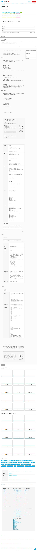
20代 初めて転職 (28, 462)
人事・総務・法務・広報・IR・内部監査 (14, 3)
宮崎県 (21, 514)
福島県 (21, 491)
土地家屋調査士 (20, 462)
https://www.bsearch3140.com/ (13, 281)
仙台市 (17, 492)
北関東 (14, 493)
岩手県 (19, 490)
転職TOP (2, 3)
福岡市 (19, 516)
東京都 (10, 473)
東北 (14, 490)
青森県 (17, 490)
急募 (14, 520)
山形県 (19, 491)
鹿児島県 (17, 515)
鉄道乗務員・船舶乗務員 (24, 464)
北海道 (14, 489)
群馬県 (21, 493)
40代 (2, 460)
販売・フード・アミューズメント (7, 492)
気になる (7, 384)
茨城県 (17, 493)
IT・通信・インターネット (26, 489)
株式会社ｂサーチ (24, 3)
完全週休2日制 (15, 525)
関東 (24, 462)
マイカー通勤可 (15, 528)
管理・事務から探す (5, 3)
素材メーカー (25, 491)
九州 (14, 513)
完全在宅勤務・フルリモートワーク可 (17, 522)
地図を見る (12, 329)
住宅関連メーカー (25, 492)
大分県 (19, 514)
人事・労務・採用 (20, 3)
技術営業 (3, 464)
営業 (4, 489)
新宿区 (11, 473)
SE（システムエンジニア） (29, 460)
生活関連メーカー (25, 493)
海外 (14, 517)
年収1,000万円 (14, 460)
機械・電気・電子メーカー (26, 490)
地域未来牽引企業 (9, 462)
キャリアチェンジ (15, 462)
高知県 (17, 512)
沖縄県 (19, 515)
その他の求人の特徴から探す (16, 529)
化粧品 (29, 464)
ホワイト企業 (6, 460)
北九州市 (17, 516)
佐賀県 (19, 513)
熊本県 (17, 514)
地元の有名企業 (4, 462)
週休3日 (19, 460)
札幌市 (17, 489)
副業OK (14, 524)
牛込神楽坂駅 (15, 475)
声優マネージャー (18, 464)
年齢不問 (10, 460)
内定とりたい (22, 460)
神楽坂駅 (10, 475)
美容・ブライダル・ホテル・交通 (7, 493)
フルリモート (33, 462)
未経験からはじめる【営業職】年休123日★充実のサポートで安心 (11, 12)
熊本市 (21, 516)
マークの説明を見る (22, 231)
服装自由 (15, 527)
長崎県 (21, 513)
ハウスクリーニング (12, 464)
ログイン (30, 1)
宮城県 (21, 490)
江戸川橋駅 (12, 475)
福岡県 (17, 513)
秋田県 (17, 491)
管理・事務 (9, 3)
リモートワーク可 (15, 523)
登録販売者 (7, 464)
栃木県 (19, 493)
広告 (9, 477)
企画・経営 (5, 490)
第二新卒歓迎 (15, 519)
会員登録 (33, 1)
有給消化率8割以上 (16, 521)
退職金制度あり (15, 526)
